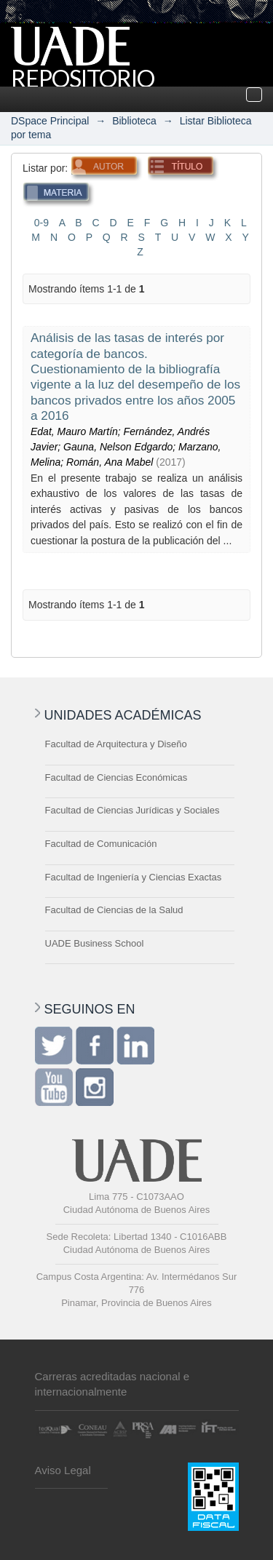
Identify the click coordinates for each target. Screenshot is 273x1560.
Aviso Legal (63, 1470)
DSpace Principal (50, 121)
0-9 (41, 222)
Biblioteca (134, 121)
